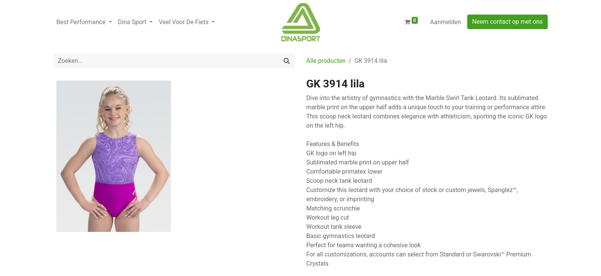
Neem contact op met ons (507, 21)
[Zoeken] (287, 61)
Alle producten (326, 60)
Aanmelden (445, 22)
